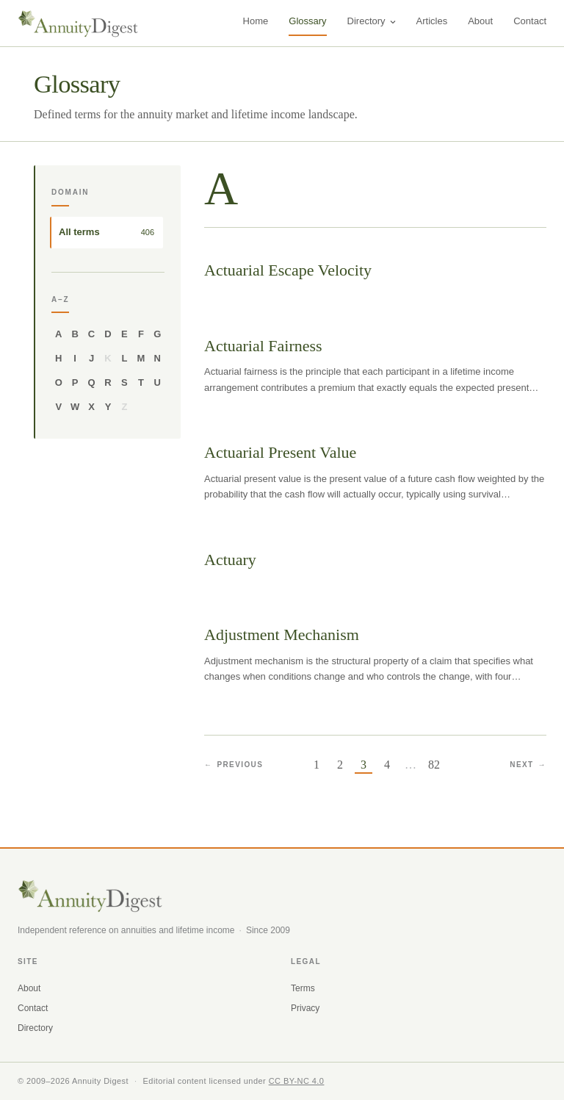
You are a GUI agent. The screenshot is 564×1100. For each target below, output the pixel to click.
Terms (303, 988)
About (480, 20)
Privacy (305, 1008)
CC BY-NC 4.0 (297, 1080)
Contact (529, 20)
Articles (432, 20)
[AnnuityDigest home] (78, 23)
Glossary (307, 20)
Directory (371, 20)
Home (256, 20)
